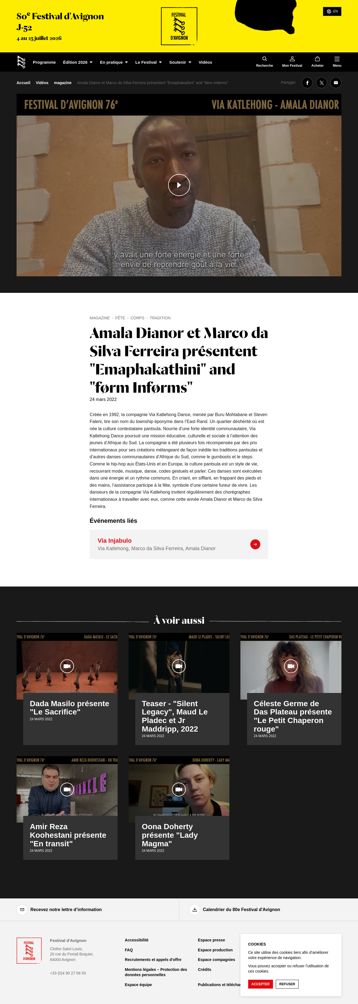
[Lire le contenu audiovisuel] (179, 185)
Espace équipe (138, 984)
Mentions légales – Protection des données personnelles (156, 972)
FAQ (129, 950)
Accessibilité (136, 940)
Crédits (204, 969)
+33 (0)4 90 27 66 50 (68, 973)
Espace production (215, 950)
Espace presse (211, 940)
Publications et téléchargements (227, 984)
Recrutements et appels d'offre (153, 959)
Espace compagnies (216, 959)
